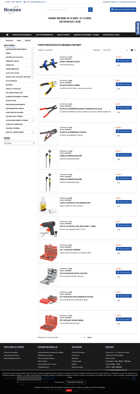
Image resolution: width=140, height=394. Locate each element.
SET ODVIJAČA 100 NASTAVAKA (71, 320)
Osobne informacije (78, 352)
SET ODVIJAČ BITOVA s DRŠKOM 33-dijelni (76, 297)
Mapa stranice (63, 35)
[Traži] (70, 9)
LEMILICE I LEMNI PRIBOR (15, 132)
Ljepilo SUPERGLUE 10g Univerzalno (75, 203)
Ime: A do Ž (116, 50)
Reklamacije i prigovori (45, 355)
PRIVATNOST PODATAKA (75, 382)
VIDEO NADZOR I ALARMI (14, 112)
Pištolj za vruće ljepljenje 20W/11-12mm (77, 226)
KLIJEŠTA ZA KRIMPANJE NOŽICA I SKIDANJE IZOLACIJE (81, 109)
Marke (7, 138)
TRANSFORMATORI (12, 69)
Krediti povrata (76, 361)
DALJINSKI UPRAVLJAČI (14, 93)
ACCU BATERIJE (11, 81)
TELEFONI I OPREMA (13, 128)
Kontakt (110, 347)
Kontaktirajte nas (111, 35)
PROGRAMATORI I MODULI (15, 108)
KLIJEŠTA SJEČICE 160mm (70, 85)
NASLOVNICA (9, 45)
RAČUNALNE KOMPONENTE (15, 104)
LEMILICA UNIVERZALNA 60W (71, 179)
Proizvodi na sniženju (22, 35)
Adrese (74, 364)
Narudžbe (75, 358)
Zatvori (69, 390)
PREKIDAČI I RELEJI (12, 61)
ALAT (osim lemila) (12, 73)
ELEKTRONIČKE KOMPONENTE (16, 49)
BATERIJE (9, 85)
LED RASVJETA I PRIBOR (14, 116)
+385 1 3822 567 (16, 2)
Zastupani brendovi (44, 35)
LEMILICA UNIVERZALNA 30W (71, 156)
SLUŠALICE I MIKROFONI (14, 124)
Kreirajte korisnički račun (128, 2)
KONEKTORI (10, 65)
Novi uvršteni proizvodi (11, 355)
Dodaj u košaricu (123, 60)
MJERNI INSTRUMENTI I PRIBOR (17, 96)
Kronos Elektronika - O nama (86, 35)
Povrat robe (75, 355)
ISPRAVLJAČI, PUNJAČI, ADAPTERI (18, 77)
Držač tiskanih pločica (70, 62)
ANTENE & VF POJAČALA (14, 57)
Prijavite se (114, 2)
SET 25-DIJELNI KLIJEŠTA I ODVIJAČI (73, 273)
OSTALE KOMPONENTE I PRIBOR (17, 120)
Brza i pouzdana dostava (46, 358)
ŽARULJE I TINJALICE (13, 89)
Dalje (90, 337)
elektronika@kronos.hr (38, 2)
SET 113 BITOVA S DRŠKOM (70, 250)
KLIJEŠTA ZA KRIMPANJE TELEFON (73, 132)
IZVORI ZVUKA (11, 100)
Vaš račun (77, 347)
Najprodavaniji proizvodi (12, 358)
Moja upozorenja (77, 367)
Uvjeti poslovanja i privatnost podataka (50, 352)
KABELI (8, 53)
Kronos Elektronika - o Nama (47, 364)
